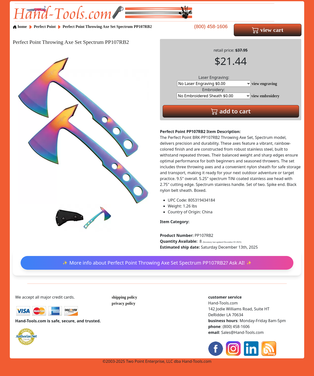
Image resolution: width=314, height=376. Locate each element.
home (20, 26)
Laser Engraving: (214, 81)
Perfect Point (45, 26)
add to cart (231, 111)
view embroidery (265, 96)
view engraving (264, 84)
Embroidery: (213, 93)
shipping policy (124, 297)
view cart (267, 29)
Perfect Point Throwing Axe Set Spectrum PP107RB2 (107, 26)
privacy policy (123, 303)
